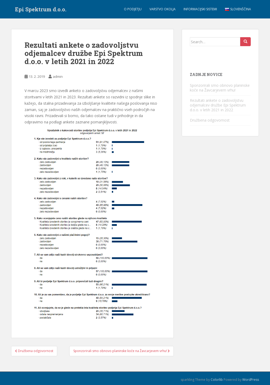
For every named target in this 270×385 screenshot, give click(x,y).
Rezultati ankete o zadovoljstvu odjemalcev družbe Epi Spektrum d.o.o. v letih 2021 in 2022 (218, 105)
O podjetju (133, 9)
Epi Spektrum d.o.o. (40, 9)
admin (58, 76)
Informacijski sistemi (200, 9)
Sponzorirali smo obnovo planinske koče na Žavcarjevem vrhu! (220, 88)
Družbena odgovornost (210, 120)
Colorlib (217, 379)
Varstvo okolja (163, 9)
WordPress (250, 379)
